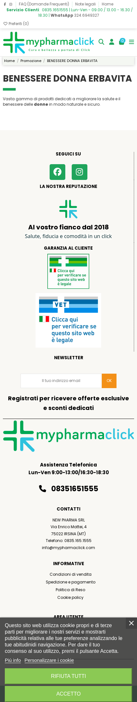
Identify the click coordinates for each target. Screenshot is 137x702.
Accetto (68, 694)
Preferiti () (16, 23)
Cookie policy (70, 597)
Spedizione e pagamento (70, 582)
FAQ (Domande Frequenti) (44, 4)
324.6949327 (75, 15)
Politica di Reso (70, 589)
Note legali (86, 4)
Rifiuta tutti (68, 676)
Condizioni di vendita (71, 574)
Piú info (13, 660)
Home (107, 4)
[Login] (112, 42)
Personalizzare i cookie (49, 660)
